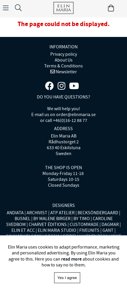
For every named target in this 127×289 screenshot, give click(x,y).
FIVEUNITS (89, 230)
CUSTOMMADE (84, 224)
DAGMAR (110, 224)
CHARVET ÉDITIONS (48, 224)
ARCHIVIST (37, 213)
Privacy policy (63, 54)
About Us (64, 60)
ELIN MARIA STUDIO (57, 230)
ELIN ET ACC (23, 230)
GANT (108, 230)
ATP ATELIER (62, 213)
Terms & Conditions (63, 66)
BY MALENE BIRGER (52, 219)
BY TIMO (81, 219)
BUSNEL (22, 219)
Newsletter (66, 72)
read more (71, 259)
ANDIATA (15, 213)
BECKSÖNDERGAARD (98, 213)
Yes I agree (67, 278)
